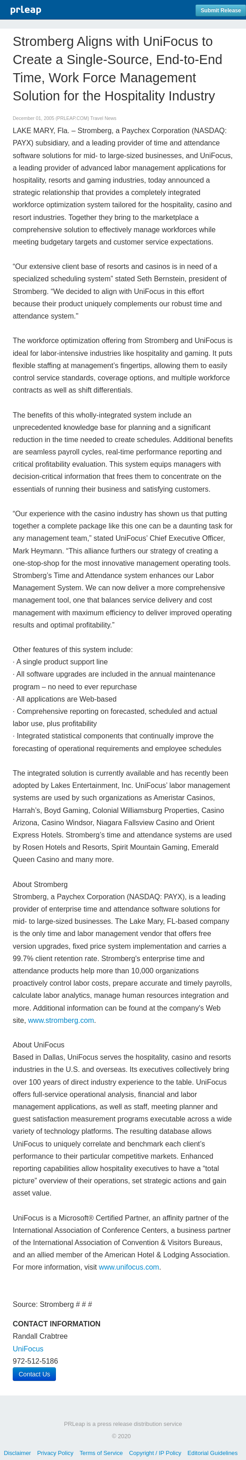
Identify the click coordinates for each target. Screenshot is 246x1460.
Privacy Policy (55, 1453)
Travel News (103, 118)
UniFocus (28, 1349)
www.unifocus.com (129, 1267)
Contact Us (34, 1374)
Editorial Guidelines (212, 1453)
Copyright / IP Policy (155, 1453)
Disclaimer (17, 1453)
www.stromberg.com (61, 1020)
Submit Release (221, 10)
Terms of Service (101, 1453)
